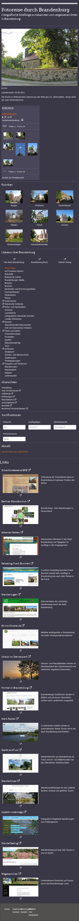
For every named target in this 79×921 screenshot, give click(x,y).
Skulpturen (9, 352)
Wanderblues (8, 781)
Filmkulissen (10, 295)
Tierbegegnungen (12, 361)
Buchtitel (5, 405)
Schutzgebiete (8, 402)
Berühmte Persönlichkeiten (13, 408)
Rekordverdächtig (12, 343)
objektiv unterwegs (12, 812)
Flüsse (8, 298)
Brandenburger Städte (14, 280)
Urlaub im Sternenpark (14, 656)
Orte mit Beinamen (10, 391)
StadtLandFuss (9, 750)
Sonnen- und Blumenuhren (17, 355)
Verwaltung (6, 388)
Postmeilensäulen (13, 334)
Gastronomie (10, 301)
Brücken (8, 283)
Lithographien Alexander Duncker (19, 316)
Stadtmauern (10, 358)
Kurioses (8, 310)
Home (7, 909)
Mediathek (33, 915)
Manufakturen (8, 399)
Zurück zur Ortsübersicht (13, 178)
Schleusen (9, 349)
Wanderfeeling (9, 843)
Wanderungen (9, 594)
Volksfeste (6, 394)
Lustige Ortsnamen (13, 319)
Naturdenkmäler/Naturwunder (18, 325)
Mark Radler (8, 719)
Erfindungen (7, 397)
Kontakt (16, 912)
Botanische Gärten (13, 277)
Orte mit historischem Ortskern (18, 328)
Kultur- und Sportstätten (15, 307)
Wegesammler (9, 874)
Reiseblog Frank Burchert (15, 563)
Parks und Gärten (12, 331)
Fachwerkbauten (12, 292)
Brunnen (8, 286)
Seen (7, 346)
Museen (8, 322)
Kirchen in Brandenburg (15, 688)
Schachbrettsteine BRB (14, 470)
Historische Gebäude (14, 304)
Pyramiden (9, 337)
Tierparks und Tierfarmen (16, 364)
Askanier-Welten (10, 532)
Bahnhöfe (9, 274)
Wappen (8, 373)
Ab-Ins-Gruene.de (11, 625)
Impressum (17, 909)
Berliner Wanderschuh (14, 501)
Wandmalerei (10, 370)
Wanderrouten (11, 367)
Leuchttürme (10, 313)
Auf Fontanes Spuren (14, 271)
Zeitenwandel (11, 376)
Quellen (8, 340)
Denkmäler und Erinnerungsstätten (20, 289)
